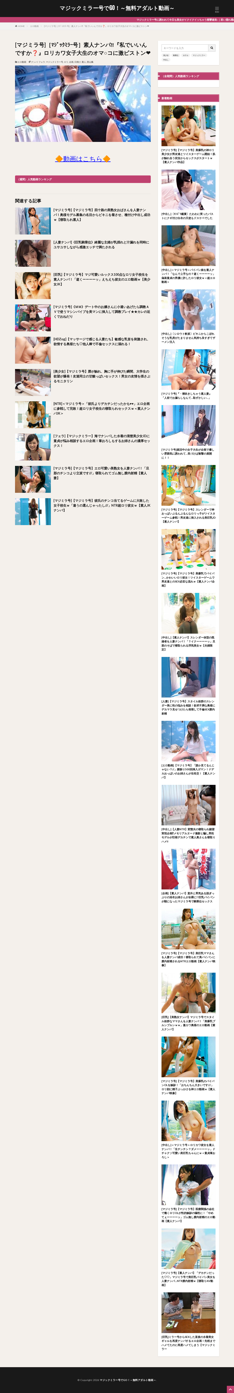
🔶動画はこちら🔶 (83, 159)
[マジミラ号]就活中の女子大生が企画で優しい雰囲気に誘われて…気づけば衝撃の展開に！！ (187, 453)
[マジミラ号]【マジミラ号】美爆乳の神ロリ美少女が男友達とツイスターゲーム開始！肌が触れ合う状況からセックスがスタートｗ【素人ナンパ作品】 (188, 156)
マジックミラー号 (54, 62)
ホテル (185, 55)
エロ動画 (34, 26)
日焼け (77, 62)
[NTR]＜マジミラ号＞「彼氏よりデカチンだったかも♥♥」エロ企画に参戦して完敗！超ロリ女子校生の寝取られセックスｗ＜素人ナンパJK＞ (102, 408)
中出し (166, 60)
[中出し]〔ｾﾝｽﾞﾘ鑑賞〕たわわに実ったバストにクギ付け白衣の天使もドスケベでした (187, 216)
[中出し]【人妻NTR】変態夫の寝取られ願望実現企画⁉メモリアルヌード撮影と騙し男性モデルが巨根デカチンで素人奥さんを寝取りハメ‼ (188, 835)
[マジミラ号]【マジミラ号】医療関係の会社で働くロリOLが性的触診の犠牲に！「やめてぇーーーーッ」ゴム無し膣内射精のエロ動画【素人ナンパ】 (188, 1215)
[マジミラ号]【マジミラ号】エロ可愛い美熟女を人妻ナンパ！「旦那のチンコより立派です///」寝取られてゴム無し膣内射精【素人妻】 (101, 473)
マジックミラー (199, 55)
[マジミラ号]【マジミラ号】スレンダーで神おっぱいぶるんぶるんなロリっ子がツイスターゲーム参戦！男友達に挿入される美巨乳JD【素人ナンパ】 (188, 515)
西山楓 (90, 62)
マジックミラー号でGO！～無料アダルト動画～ (117, 8)
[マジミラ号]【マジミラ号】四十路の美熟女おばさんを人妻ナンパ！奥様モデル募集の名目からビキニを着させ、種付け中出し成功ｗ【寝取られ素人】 (102, 215)
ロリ (66, 62)
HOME (21, 26)
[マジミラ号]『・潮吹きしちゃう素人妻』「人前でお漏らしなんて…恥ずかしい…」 (186, 395)
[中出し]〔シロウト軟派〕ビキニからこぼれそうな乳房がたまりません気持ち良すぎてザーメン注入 (188, 337)
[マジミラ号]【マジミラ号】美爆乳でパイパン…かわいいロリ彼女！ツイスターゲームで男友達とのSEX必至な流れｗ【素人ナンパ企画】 (188, 579)
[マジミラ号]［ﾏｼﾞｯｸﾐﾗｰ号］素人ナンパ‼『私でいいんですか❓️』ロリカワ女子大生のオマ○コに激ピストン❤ (96, 26)
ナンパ (34, 62)
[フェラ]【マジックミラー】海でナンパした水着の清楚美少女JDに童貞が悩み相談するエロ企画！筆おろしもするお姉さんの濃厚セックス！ (102, 441)
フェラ (41, 62)
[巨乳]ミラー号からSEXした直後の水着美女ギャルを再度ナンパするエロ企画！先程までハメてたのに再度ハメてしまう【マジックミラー (188, 1343)
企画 (71, 62)
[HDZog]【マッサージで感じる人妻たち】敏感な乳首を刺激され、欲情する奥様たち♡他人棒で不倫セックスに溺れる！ (102, 341)
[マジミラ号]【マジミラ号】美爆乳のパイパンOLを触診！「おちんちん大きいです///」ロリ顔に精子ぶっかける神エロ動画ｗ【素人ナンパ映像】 (188, 1087)
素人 (84, 62)
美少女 (166, 55)
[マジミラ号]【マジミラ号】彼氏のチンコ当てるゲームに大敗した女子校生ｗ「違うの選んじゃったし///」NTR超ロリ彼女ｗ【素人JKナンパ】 (102, 505)
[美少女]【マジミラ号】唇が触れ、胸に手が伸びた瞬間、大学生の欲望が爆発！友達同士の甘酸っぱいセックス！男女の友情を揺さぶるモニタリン (102, 376)
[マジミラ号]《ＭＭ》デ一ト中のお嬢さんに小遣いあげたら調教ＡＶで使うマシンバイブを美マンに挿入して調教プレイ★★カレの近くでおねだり (102, 311)
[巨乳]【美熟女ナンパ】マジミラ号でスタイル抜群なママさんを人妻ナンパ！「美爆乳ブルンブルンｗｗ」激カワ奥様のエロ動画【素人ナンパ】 (188, 1023)
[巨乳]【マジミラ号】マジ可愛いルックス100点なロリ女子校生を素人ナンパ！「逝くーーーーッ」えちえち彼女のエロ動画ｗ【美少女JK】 (102, 279)
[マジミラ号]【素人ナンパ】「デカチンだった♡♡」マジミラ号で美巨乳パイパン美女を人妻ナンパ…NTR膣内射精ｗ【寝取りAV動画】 (188, 1279)
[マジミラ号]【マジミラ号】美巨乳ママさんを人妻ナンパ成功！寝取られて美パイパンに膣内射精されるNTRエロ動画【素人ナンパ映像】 (188, 959)
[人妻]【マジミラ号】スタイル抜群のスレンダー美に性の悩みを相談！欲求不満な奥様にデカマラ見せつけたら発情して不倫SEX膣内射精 (188, 707)
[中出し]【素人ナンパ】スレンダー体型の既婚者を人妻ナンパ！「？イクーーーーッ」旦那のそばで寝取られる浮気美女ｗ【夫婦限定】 (188, 643)
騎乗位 (175, 55)
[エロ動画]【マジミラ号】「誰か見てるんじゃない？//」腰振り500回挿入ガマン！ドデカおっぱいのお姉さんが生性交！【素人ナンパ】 (188, 771)
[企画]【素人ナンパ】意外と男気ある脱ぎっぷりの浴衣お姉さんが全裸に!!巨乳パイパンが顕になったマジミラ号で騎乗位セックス (188, 897)
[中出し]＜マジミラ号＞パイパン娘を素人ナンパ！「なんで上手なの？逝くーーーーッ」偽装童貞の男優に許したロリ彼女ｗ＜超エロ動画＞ (188, 276)
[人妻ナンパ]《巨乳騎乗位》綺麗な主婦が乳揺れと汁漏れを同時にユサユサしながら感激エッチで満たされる (101, 244)
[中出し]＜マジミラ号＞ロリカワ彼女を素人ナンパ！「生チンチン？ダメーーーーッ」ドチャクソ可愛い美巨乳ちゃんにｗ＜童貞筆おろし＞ (188, 1151)
